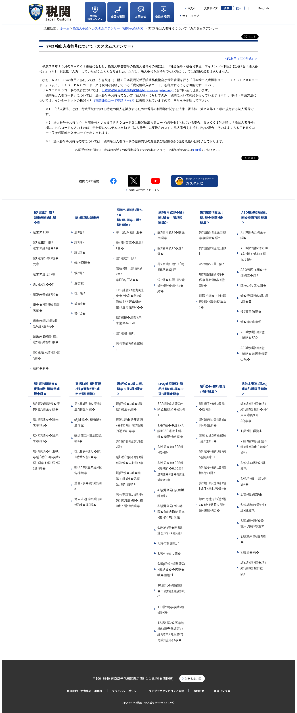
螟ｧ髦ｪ (79, 272)
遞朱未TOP (41, 232)
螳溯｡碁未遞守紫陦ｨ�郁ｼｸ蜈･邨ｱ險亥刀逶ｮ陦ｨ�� (129, 425)
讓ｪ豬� (80, 252)
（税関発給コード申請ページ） (114, 100)
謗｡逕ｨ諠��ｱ (43, 284)
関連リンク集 (222, 691)
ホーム (64, 28)
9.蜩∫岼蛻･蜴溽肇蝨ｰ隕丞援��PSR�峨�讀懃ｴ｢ (171, 569)
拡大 (239, 8)
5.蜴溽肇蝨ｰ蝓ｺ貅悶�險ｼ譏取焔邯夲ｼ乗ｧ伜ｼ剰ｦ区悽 (171, 511)
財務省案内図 (193, 678)
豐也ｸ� (80, 313)
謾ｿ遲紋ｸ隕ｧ (126, 258)
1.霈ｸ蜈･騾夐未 (251, 430)
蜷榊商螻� (82, 262)
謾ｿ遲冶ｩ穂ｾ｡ (125, 333)
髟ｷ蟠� (80, 303)
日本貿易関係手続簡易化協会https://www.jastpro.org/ (138, 90)
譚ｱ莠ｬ (79, 242)
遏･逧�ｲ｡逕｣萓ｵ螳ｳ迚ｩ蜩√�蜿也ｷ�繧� (171, 285)
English (263, 8)
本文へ (192, 8)
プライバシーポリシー (125, 691)
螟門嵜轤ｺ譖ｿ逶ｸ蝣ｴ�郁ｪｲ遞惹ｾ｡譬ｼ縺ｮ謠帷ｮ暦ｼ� (212, 504)
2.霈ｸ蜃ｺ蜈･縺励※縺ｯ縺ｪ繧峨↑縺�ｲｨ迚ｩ (254, 447)
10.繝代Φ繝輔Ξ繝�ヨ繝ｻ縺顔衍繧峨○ (171, 591)
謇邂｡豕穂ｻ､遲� (129, 232)
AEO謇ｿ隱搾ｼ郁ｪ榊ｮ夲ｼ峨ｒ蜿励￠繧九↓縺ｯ (254, 254)
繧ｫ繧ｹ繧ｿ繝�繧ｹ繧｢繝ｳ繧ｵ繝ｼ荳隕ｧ (253, 568)
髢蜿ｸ (79, 293)
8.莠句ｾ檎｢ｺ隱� (169, 553)
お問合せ (198, 691)
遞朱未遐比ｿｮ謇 (45, 274)
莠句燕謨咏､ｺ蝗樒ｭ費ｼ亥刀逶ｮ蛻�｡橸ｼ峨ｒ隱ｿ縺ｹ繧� (129, 500)
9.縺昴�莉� (250, 552)
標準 (226, 8)
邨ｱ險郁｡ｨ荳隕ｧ (211, 264)
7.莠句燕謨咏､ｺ (168, 543)
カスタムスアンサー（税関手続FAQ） (118, 28)
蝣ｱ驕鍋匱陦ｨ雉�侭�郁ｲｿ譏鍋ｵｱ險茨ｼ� (212, 280)
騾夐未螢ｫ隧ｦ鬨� (46, 294)
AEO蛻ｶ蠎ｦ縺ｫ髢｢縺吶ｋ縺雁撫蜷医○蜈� (254, 353)
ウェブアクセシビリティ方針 (166, 691)
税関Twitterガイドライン (144, 190)
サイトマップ (190, 16)
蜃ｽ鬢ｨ (79, 232)
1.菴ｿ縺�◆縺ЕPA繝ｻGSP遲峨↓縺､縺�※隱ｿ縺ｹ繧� (170, 431)
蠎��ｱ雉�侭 (251, 321)
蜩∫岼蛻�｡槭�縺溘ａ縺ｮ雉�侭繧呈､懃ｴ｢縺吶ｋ (128, 478)
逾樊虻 (79, 283)
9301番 (196, 150)
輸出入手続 (80, 28)
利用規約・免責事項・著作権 (84, 691)
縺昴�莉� (41, 368)
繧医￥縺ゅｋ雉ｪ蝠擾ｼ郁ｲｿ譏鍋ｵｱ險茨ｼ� (212, 301)
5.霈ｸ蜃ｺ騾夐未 (251, 494)
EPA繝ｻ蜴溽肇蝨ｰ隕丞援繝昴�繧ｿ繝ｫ (171, 409)
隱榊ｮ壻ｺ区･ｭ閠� (253, 285)
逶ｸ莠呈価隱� (251, 311)
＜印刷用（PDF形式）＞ (241, 58)
